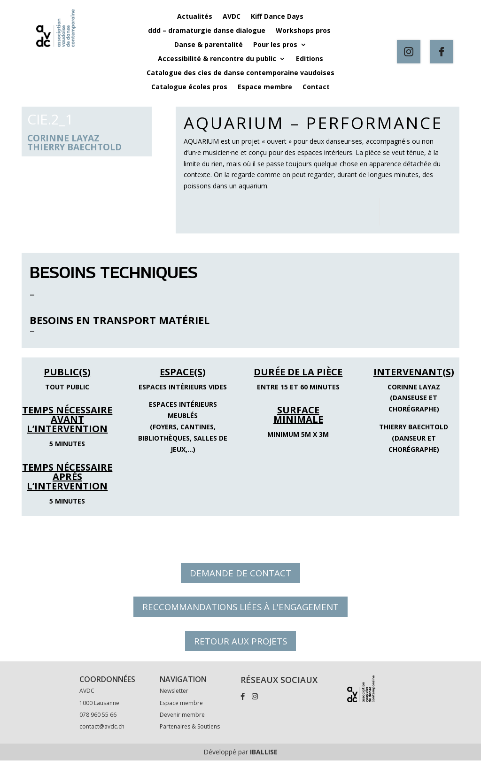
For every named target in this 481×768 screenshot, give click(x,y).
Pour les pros (275, 45)
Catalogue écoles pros (189, 87)
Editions (309, 59)
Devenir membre (182, 722)
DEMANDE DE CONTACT (240, 573)
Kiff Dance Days (277, 17)
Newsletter (174, 698)
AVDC (231, 17)
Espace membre (265, 87)
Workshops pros (304, 31)
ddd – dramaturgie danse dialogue (206, 31)
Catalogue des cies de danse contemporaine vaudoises (240, 73)
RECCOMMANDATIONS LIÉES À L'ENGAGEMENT (240, 610)
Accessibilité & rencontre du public (217, 59)
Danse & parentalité (208, 45)
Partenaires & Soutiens (190, 734)
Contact (316, 87)
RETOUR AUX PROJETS (240, 646)
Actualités (194, 17)
